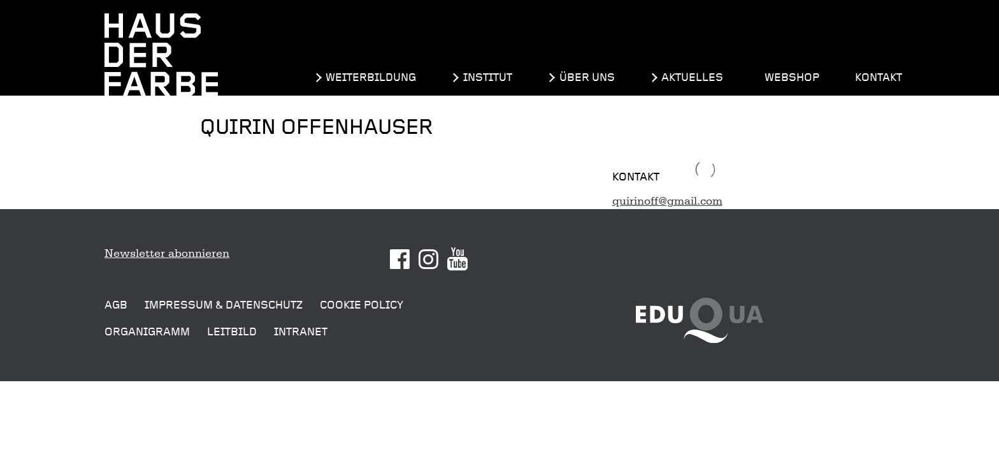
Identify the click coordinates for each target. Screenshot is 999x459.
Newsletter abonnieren (166, 253)
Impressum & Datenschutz (224, 305)
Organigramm (147, 331)
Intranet (300, 331)
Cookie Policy (361, 305)
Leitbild (232, 331)
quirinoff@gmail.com (667, 201)
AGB (115, 305)
